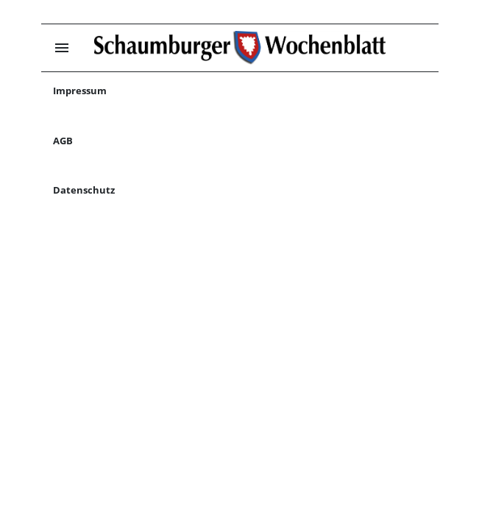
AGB (63, 140)
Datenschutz (84, 190)
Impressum (80, 90)
